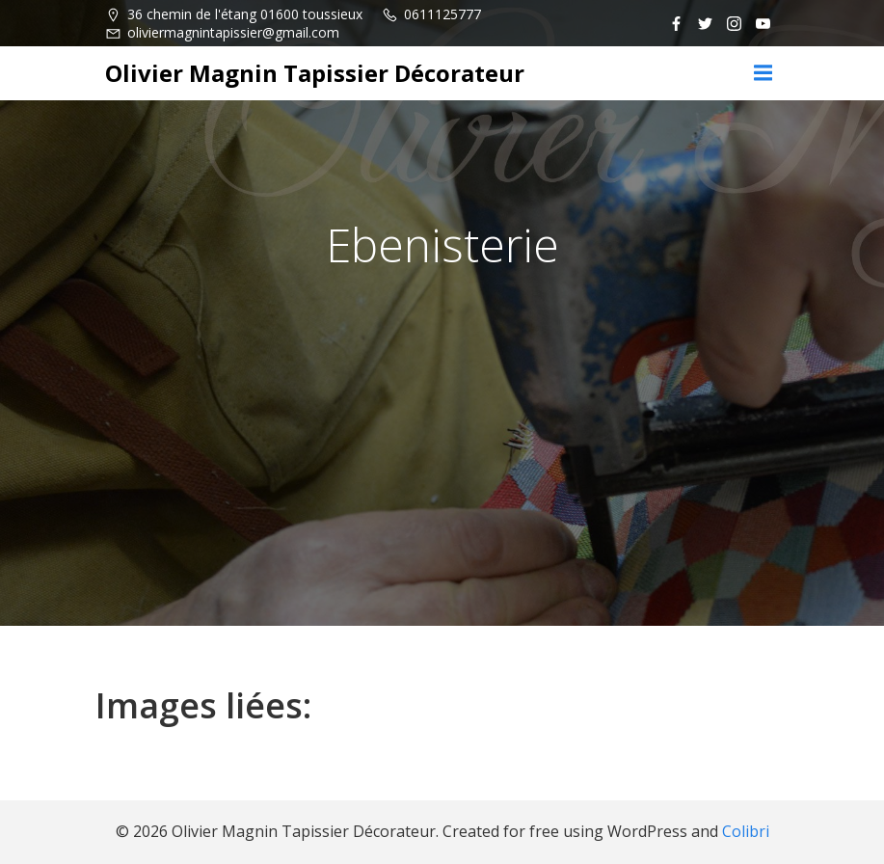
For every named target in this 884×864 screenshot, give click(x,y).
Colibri (745, 831)
